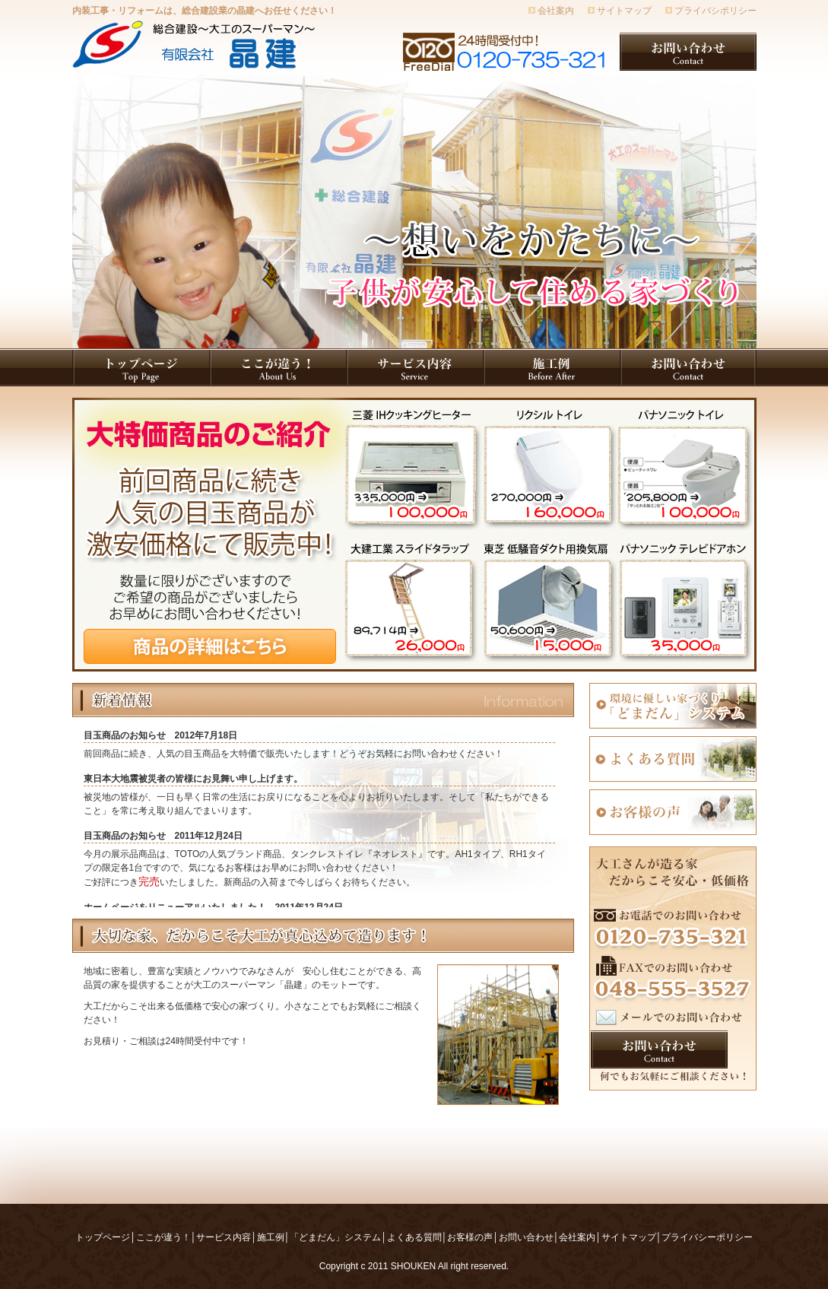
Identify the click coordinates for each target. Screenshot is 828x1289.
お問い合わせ (526, 1237)
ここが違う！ (163, 1237)
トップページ (102, 1237)
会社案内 (556, 10)
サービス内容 (223, 1237)
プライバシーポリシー (707, 1237)
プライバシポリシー (715, 10)
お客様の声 (470, 1237)
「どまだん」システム (335, 1237)
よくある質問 (414, 1237)
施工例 (270, 1237)
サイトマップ (624, 10)
